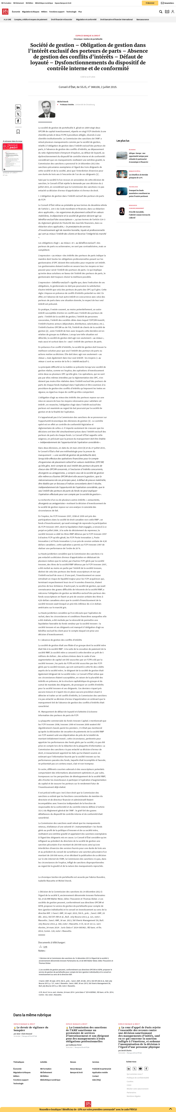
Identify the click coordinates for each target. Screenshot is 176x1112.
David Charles (125, 1050)
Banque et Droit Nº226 (29, 1036)
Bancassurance (142, 19)
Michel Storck (62, 102)
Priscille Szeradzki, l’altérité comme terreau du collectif (139, 215)
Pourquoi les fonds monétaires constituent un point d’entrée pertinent (139, 193)
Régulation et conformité (86, 19)
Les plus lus (122, 140)
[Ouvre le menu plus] (83, 12)
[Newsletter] (167, 3)
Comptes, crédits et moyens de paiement (30, 19)
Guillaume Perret (74, 1045)
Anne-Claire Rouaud (23, 1034)
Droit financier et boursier (61, 19)
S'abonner (150, 3)
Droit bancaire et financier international (116, 19)
